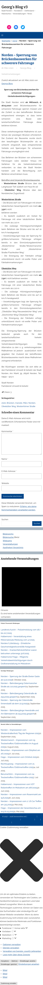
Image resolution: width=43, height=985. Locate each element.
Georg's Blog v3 (14, 7)
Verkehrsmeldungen (10, 74)
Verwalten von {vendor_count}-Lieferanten (22, 951)
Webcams (7, 541)
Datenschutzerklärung (11, 819)
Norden (31, 403)
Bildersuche (8, 537)
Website (5, 483)
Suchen (4, 519)
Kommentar (7, 431)
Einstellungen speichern (9, 964)
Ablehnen (14, 961)
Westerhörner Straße (26, 406)
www (14, 41)
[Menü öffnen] (2, 35)
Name (4, 459)
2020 (3, 403)
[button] (21, 861)
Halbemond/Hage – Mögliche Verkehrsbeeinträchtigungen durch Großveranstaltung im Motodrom (16, 660)
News (37, 819)
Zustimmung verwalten (8, 983)
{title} (5, 970)
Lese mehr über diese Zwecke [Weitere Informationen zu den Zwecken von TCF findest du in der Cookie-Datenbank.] (16, 954)
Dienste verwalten (11, 948)
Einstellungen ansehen (28, 961)
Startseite (6, 41)
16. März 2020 (7, 68)
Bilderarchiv (8, 534)
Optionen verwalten (12, 944)
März (25, 403)
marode (18, 403)
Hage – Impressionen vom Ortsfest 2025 (19, 757)
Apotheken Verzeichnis (13, 547)
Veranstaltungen (10, 544)
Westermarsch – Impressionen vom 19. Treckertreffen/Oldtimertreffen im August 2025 (19, 743)
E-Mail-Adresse (8, 471)
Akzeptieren (5, 961)
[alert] (21, 590)
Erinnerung (6, 822)
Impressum (32, 817)
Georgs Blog (7, 83)
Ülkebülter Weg (8, 406)
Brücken (10, 403)
